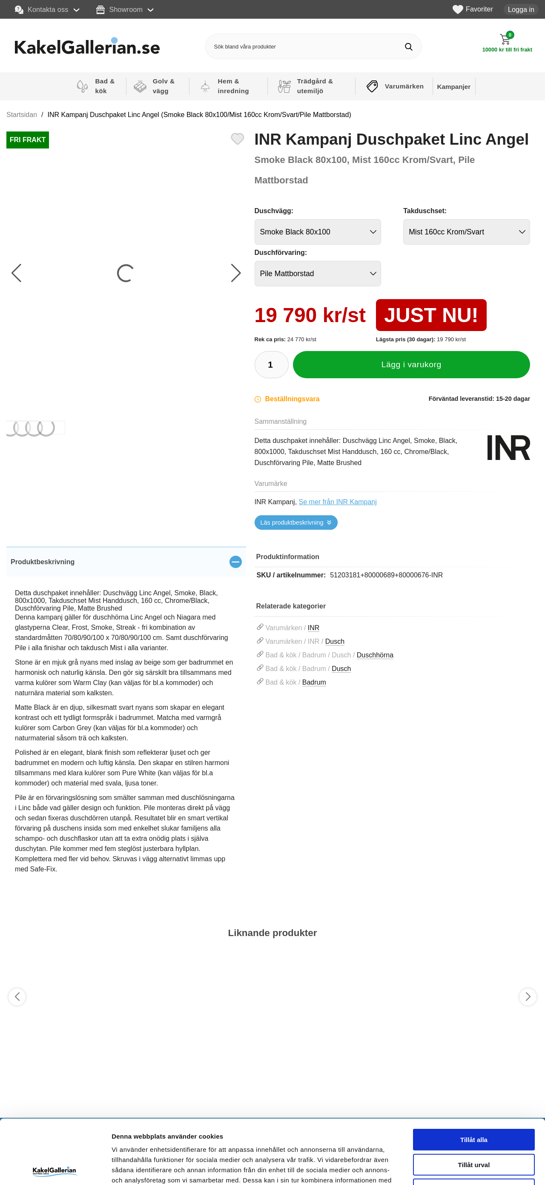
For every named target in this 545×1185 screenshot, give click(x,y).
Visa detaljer (463, 1168)
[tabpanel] (126, 720)
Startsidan (21, 114)
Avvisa (474, 1122)
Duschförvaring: (281, 252)
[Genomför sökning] (409, 46)
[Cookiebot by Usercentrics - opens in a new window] (55, 1168)
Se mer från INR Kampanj (338, 501)
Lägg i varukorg (412, 364)
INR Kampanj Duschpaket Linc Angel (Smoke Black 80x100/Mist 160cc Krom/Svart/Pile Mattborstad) (199, 114)
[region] (126, 562)
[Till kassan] (507, 43)
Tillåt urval (474, 1098)
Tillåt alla (474, 1072)
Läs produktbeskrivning (292, 522)
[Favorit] (237, 138)
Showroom (119, 10)
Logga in (521, 9)
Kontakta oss (42, 10)
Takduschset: (425, 210)
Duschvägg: (274, 210)
